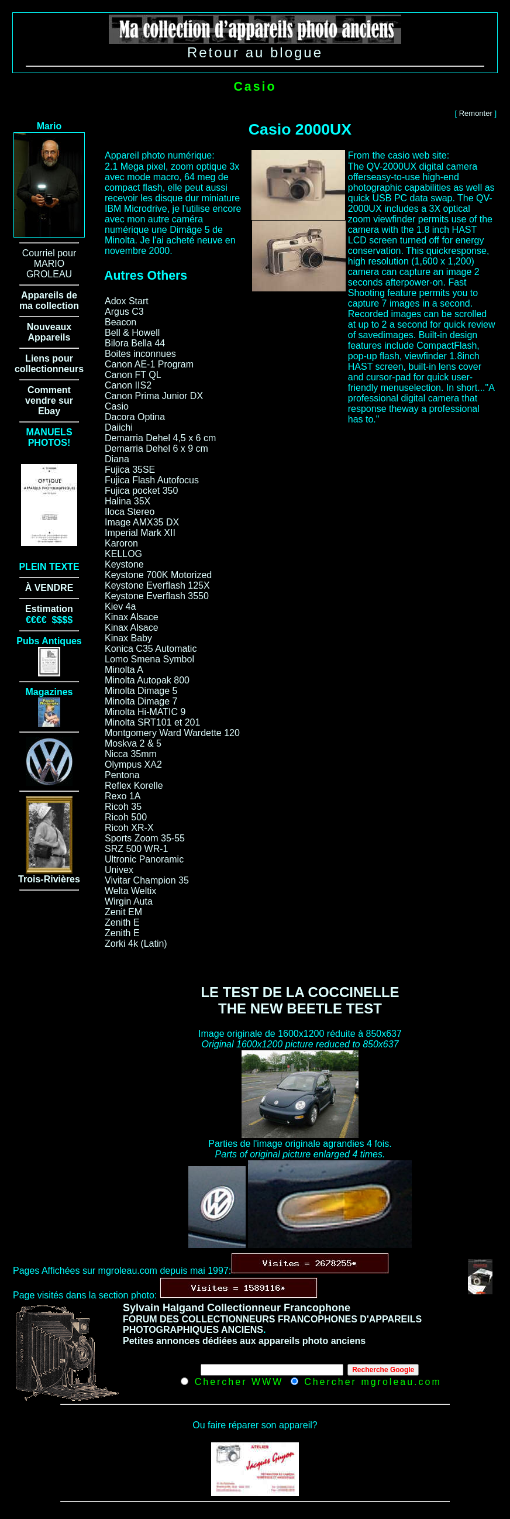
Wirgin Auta (129, 901)
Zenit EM (123, 912)
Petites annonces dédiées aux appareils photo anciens (244, 1341)
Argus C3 (124, 312)
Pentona (122, 775)
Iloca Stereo (129, 512)
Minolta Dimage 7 (141, 701)
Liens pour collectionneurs (49, 363)
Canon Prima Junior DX (154, 396)
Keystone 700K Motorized (158, 575)
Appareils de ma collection (49, 300)
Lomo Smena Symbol (149, 659)
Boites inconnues (140, 354)
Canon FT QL (133, 375)
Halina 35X (127, 501)
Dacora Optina (135, 417)
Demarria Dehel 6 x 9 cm (156, 448)
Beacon (120, 322)
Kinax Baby (128, 638)
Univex (119, 870)
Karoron (121, 543)
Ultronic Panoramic (144, 859)
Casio (117, 406)
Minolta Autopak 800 (147, 680)
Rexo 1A (122, 796)
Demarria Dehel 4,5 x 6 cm (160, 438)
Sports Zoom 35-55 (145, 838)
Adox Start (127, 301)
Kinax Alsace (131, 617)
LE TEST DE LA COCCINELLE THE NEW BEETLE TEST (300, 1000)
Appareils (49, 337)
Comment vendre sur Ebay (49, 400)
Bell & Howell (132, 333)
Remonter (475, 113)
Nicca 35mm (131, 754)
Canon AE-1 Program (149, 364)
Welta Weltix (130, 891)
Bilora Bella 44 (135, 343)
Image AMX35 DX (142, 522)
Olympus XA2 (133, 764)
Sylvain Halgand (163, 1308)
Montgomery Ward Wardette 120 (172, 733)
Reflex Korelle (134, 786)
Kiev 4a (120, 606)
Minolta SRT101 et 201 (152, 722)
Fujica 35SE (130, 470)
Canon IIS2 (128, 385)
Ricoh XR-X (129, 828)
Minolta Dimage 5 (141, 691)
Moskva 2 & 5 (133, 743)
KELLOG (123, 554)
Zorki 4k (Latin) (136, 943)
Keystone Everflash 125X (157, 585)
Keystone (124, 564)
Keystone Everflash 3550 (157, 596)
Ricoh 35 (123, 807)
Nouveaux (49, 327)
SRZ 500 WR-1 (136, 849)
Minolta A (124, 670)
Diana (117, 459)
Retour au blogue (255, 52)
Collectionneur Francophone (278, 1308)
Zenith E (122, 922)
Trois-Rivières (49, 879)
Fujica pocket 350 (141, 491)
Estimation (49, 609)
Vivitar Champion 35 (147, 880)
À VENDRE (49, 588)
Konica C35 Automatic (151, 649)
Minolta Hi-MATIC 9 (145, 712)
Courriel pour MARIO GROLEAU (49, 263)
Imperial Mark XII (140, 533)
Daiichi (119, 427)
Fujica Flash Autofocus (152, 480)
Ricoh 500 (126, 817)
